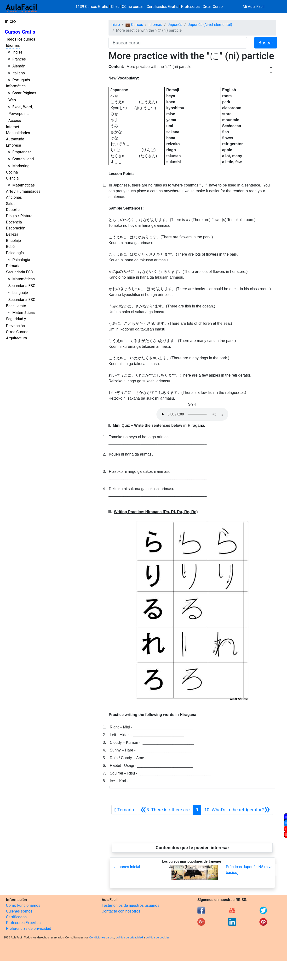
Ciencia (12, 178)
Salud (11, 203)
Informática (16, 86)
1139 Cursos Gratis (92, 6)
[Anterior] (165, 810)
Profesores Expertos (23, 922)
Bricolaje (13, 240)
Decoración (15, 228)
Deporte (13, 209)
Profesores (190, 6)
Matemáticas (23, 185)
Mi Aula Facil (253, 6)
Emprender (21, 152)
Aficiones (14, 197)
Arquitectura (16, 338)
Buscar (265, 43)
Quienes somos (19, 911)
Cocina (12, 172)
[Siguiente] (237, 810)
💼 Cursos (134, 24)
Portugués (21, 80)
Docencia (14, 222)
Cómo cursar (133, 6)
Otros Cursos (17, 332)
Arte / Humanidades (23, 191)
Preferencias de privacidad (28, 928)
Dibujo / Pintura (19, 216)
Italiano (18, 73)
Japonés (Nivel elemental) (210, 24)
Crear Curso (212, 6)
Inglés (17, 52)
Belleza (12, 234)
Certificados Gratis (162, 6)
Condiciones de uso (102, 937)
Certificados (16, 917)
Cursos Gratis (20, 32)
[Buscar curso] (178, 42)
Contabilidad (23, 159)
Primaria (13, 266)
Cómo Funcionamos (23, 905)
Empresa (13, 145)
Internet (12, 127)
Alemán (18, 66)
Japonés (175, 24)
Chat (115, 6)
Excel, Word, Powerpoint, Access (20, 114)
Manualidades (18, 133)
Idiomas (13, 45)
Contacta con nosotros (121, 911)
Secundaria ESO (19, 272)
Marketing (20, 166)
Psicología (15, 253)
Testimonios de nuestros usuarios (130, 905)
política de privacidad (129, 937)
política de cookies (158, 937)
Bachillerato (16, 306)
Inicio (10, 21)
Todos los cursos (20, 39)
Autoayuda (15, 139)
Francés (19, 59)
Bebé (10, 246)
